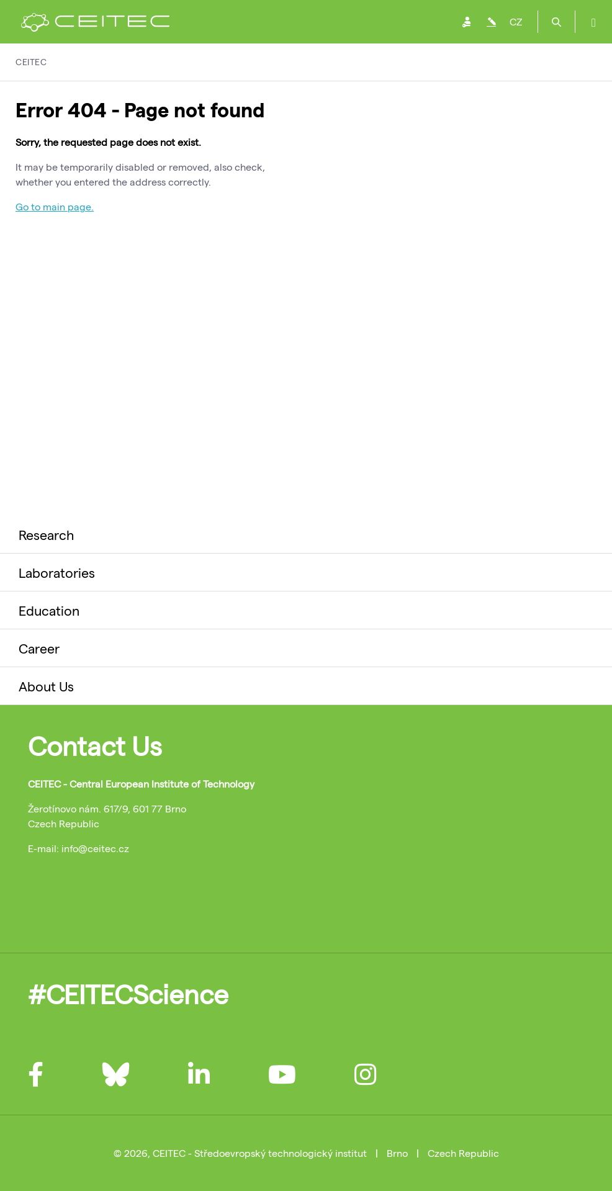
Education (49, 610)
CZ (516, 21)
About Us (46, 686)
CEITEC (31, 61)
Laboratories (57, 572)
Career (39, 648)
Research (46, 534)
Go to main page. (55, 206)
